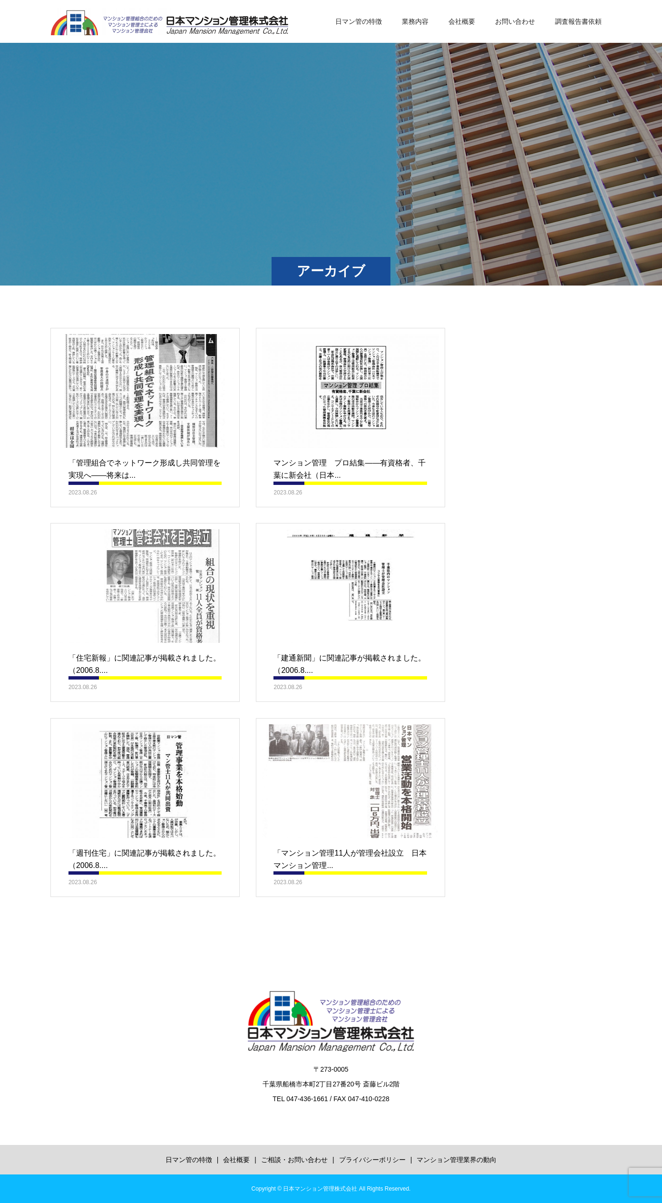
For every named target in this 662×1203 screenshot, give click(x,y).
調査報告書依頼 (578, 21)
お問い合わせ (515, 21)
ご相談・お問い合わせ (294, 1160)
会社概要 (461, 21)
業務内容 (415, 21)
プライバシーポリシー (372, 1160)
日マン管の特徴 (358, 21)
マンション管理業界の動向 (456, 1160)
